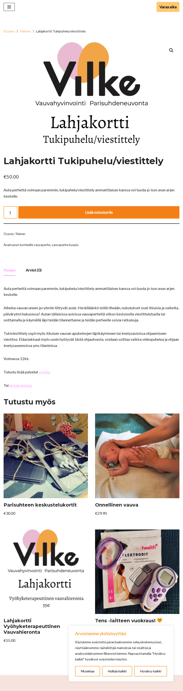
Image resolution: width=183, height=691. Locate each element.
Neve (75, 686)
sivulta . (45, 372)
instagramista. (20, 385)
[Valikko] (9, 7)
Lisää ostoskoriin (99, 212)
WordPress (102, 686)
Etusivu (9, 31)
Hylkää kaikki (117, 671)
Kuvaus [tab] (9, 270)
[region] (121, 653)
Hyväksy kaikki (150, 671)
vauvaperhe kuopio (65, 245)
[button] (171, 50)
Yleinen (25, 31)
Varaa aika (168, 7)
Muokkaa (87, 671)
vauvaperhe (42, 245)
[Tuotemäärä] (10, 212)
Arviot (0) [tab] (33, 270)
